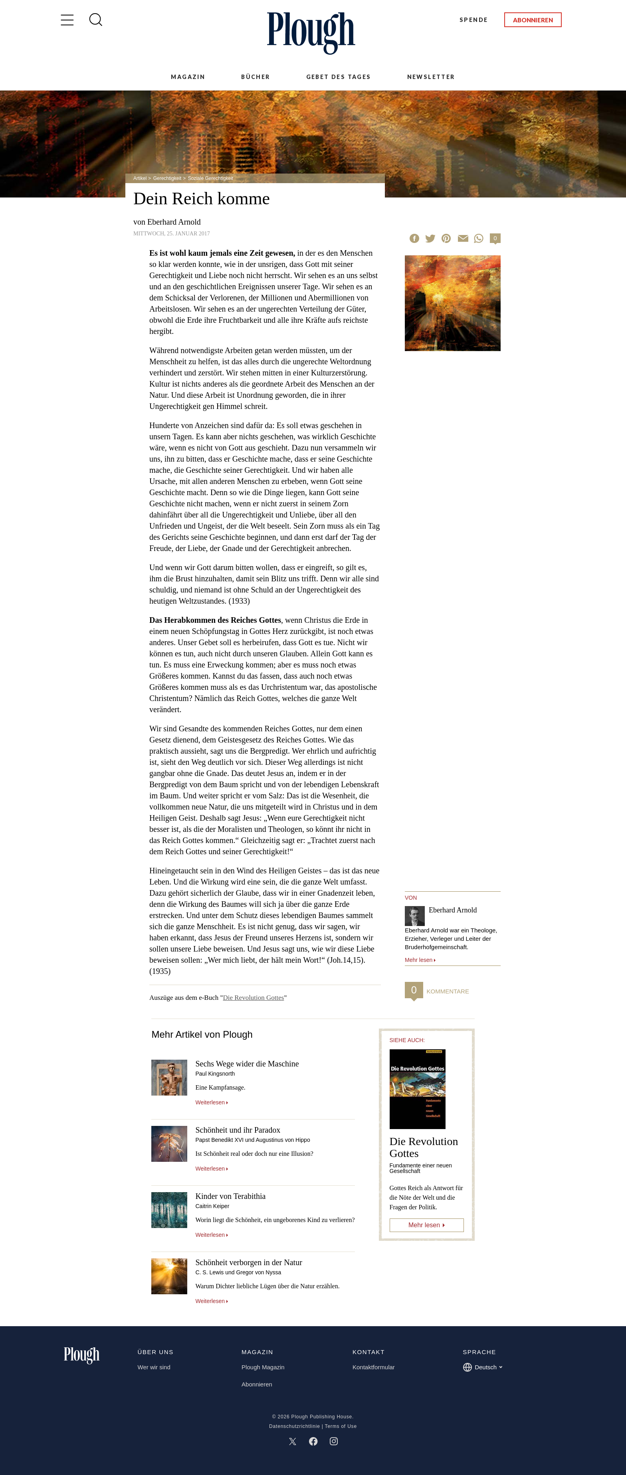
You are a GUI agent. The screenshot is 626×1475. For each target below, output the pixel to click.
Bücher (255, 76)
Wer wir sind (154, 1367)
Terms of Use (341, 1426)
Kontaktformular (374, 1367)
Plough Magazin (263, 1367)
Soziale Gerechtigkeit (210, 178)
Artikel (140, 178)
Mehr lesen (424, 1225)
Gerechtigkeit (167, 178)
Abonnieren (533, 20)
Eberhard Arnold (174, 221)
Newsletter (431, 76)
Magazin (188, 76)
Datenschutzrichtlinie (294, 1426)
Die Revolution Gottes (253, 997)
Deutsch (482, 1367)
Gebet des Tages (338, 76)
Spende (474, 19)
